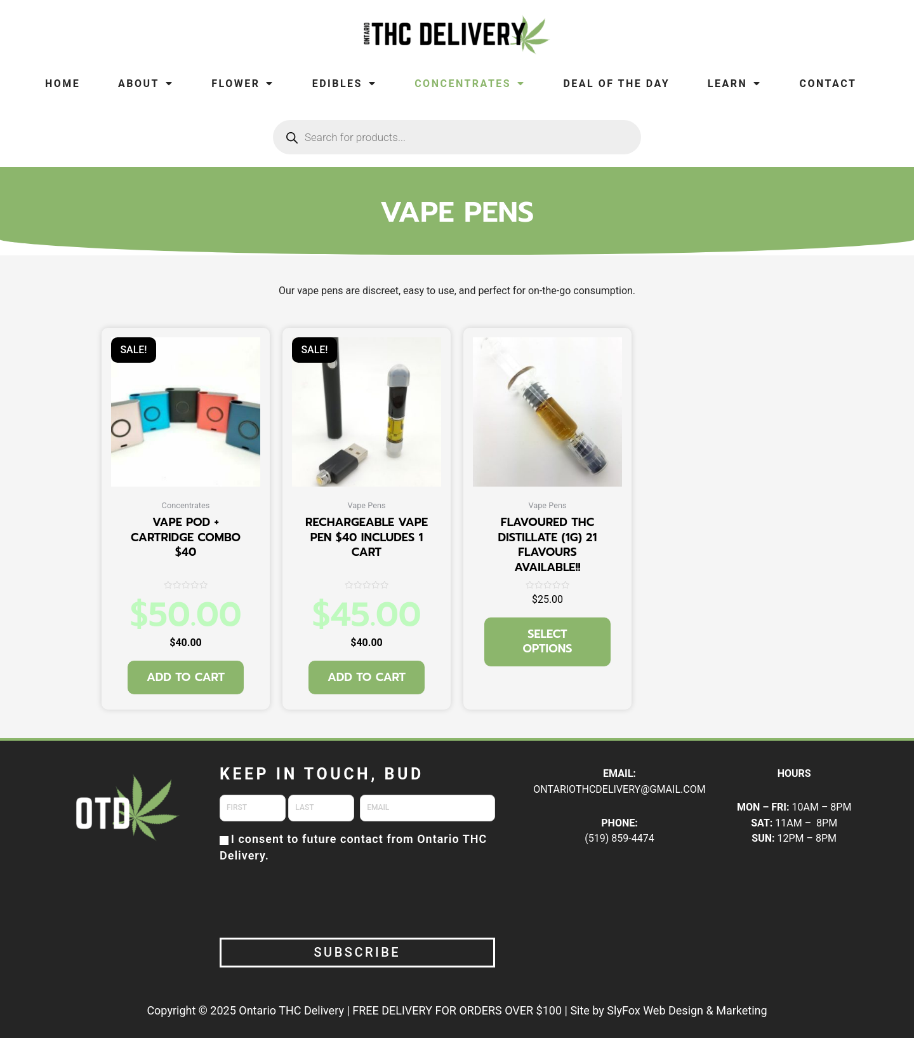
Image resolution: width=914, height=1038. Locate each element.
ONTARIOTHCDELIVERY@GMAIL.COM (619, 789)
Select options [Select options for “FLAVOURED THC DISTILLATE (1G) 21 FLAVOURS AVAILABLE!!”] (548, 641)
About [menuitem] (145, 84)
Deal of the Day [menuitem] (616, 84)
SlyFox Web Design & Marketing (687, 1010)
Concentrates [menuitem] (470, 84)
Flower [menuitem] (242, 84)
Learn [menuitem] (735, 84)
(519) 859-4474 (619, 838)
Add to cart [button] (186, 677)
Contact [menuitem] (827, 84)
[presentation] (316, 899)
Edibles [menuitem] (344, 84)
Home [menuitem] (62, 84)
